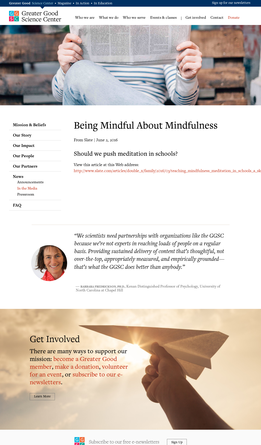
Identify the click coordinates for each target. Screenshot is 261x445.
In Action (82, 3)
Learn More (42, 396)
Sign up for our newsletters (231, 3)
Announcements (30, 182)
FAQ (17, 205)
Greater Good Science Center (35, 16)
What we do (108, 18)
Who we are (84, 18)
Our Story (22, 135)
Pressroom (25, 195)
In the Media (27, 189)
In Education (103, 3)
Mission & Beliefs (29, 124)
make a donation (77, 367)
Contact (216, 18)
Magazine (64, 3)
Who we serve (134, 18)
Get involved (195, 18)
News (18, 176)
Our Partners (25, 166)
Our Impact (23, 145)
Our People (23, 155)
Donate (233, 18)
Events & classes (163, 18)
